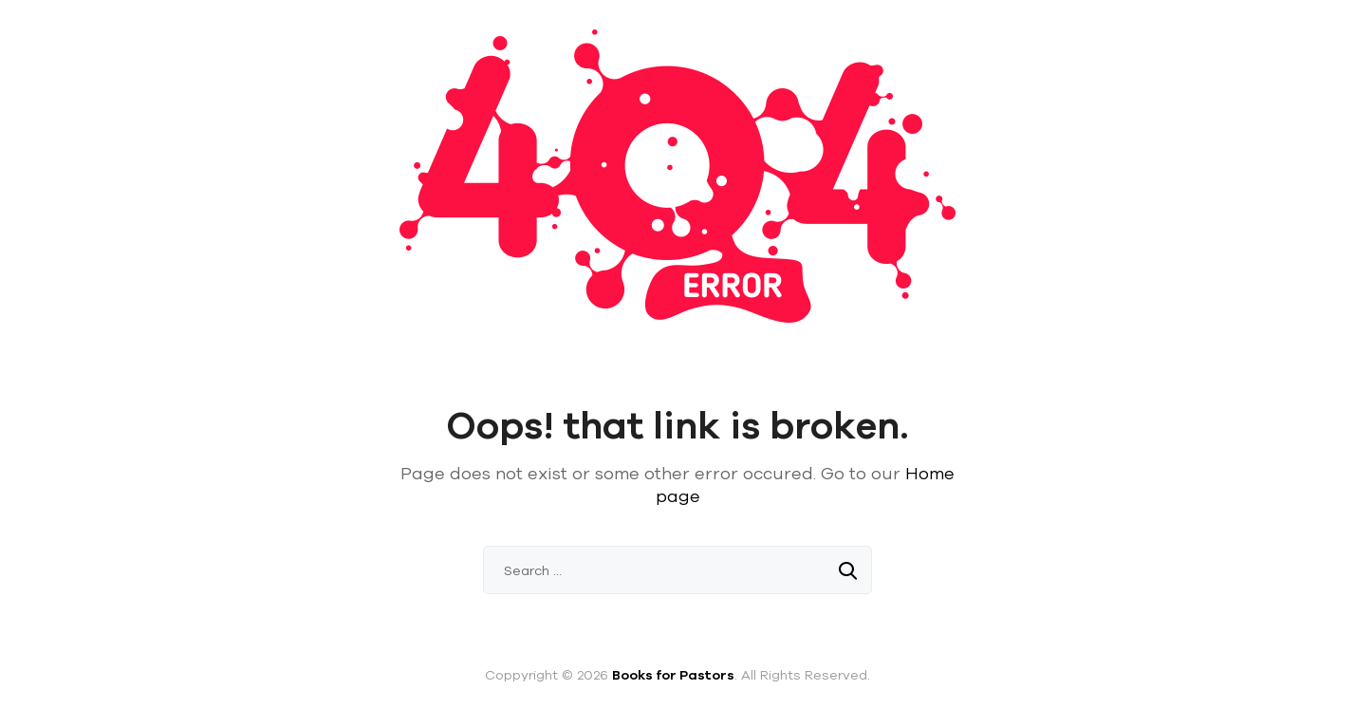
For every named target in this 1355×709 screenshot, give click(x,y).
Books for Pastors (673, 674)
